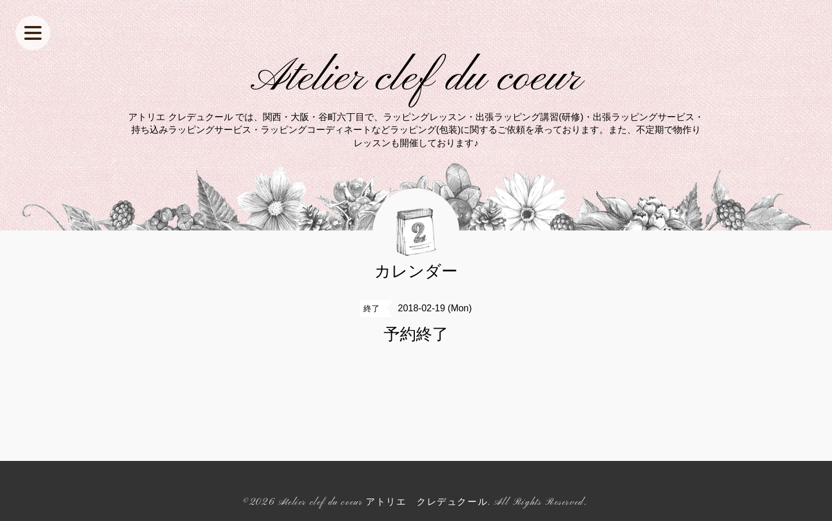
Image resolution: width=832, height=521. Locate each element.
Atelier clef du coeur (416, 78)
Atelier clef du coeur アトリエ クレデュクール (383, 502)
